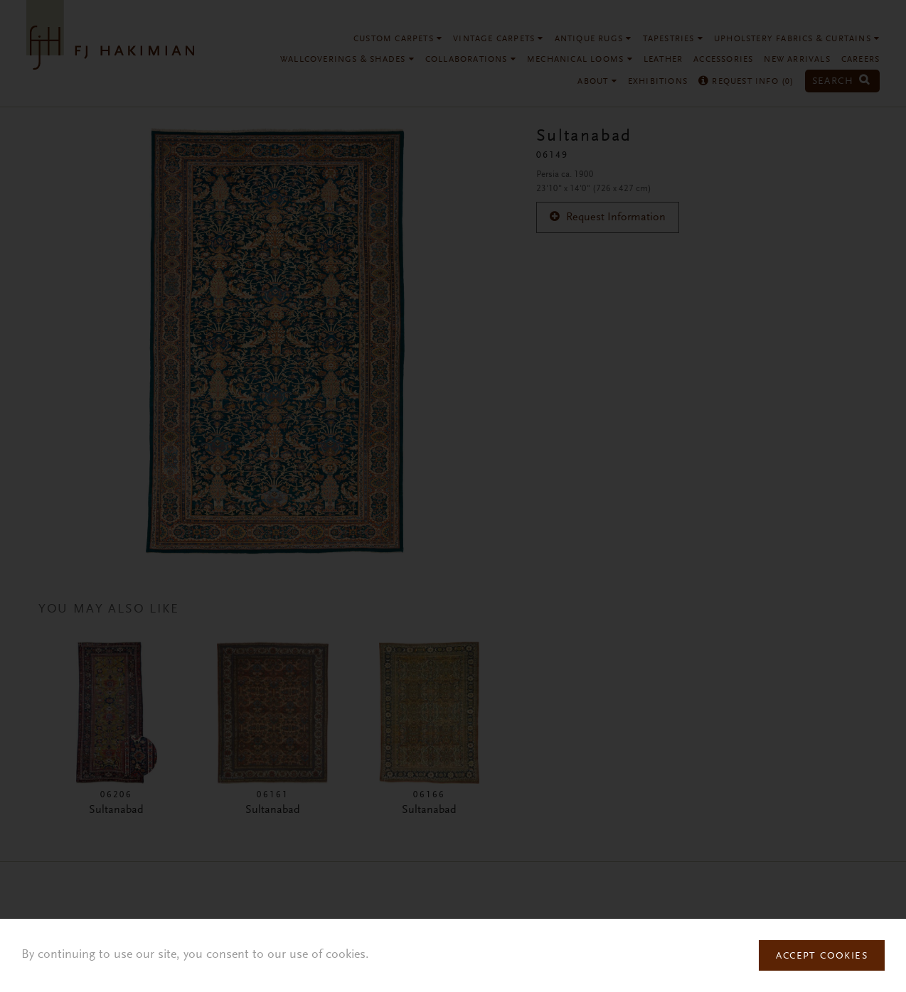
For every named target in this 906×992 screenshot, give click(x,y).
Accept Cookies (822, 956)
